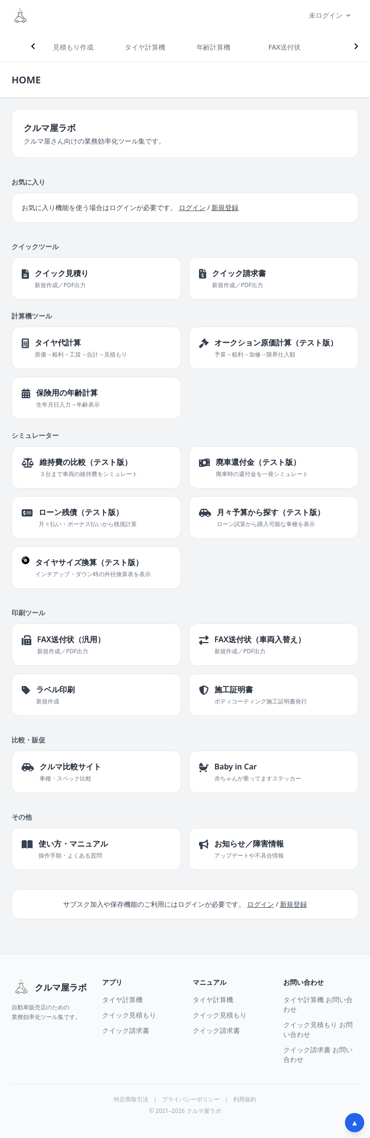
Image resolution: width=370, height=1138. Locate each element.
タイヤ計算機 (145, 47)
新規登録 (224, 207)
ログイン (192, 207)
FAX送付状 (284, 47)
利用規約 (244, 1099)
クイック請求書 (125, 1030)
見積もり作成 (73, 47)
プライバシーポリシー (191, 1099)
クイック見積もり (129, 1014)
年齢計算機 (213, 47)
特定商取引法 (131, 1099)
